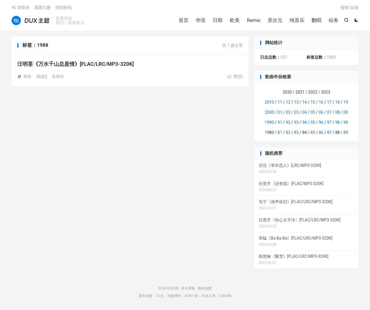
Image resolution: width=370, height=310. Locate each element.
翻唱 (316, 20)
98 (337, 122)
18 (337, 102)
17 (329, 102)
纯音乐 (297, 20)
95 (312, 122)
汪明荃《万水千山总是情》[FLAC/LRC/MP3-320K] (75, 64)
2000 (269, 112)
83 (296, 132)
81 (280, 132)
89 (345, 132)
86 (321, 132)
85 (312, 132)
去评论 (58, 76)
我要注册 (42, 7)
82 (288, 132)
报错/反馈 (349, 7)
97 (329, 122)
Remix (253, 20)
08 (337, 112)
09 (345, 112)
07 (329, 112)
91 (280, 122)
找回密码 (64, 7)
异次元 (275, 20)
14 (304, 102)
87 (329, 132)
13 (296, 102)
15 (312, 102)
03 (296, 112)
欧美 (235, 20)
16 (321, 102)
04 (304, 112)
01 (280, 112)
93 (296, 122)
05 (312, 112)
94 (304, 122)
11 (280, 102)
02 (288, 112)
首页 (183, 20)
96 (321, 122)
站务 (333, 20)
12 (288, 102)
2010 (269, 102)
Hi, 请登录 (20, 7)
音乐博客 (30, 20)
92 (288, 122)
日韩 (218, 20)
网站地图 (205, 288)
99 (345, 122)
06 (321, 112)
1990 (269, 122)
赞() (235, 76)
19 (345, 102)
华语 (201, 20)
